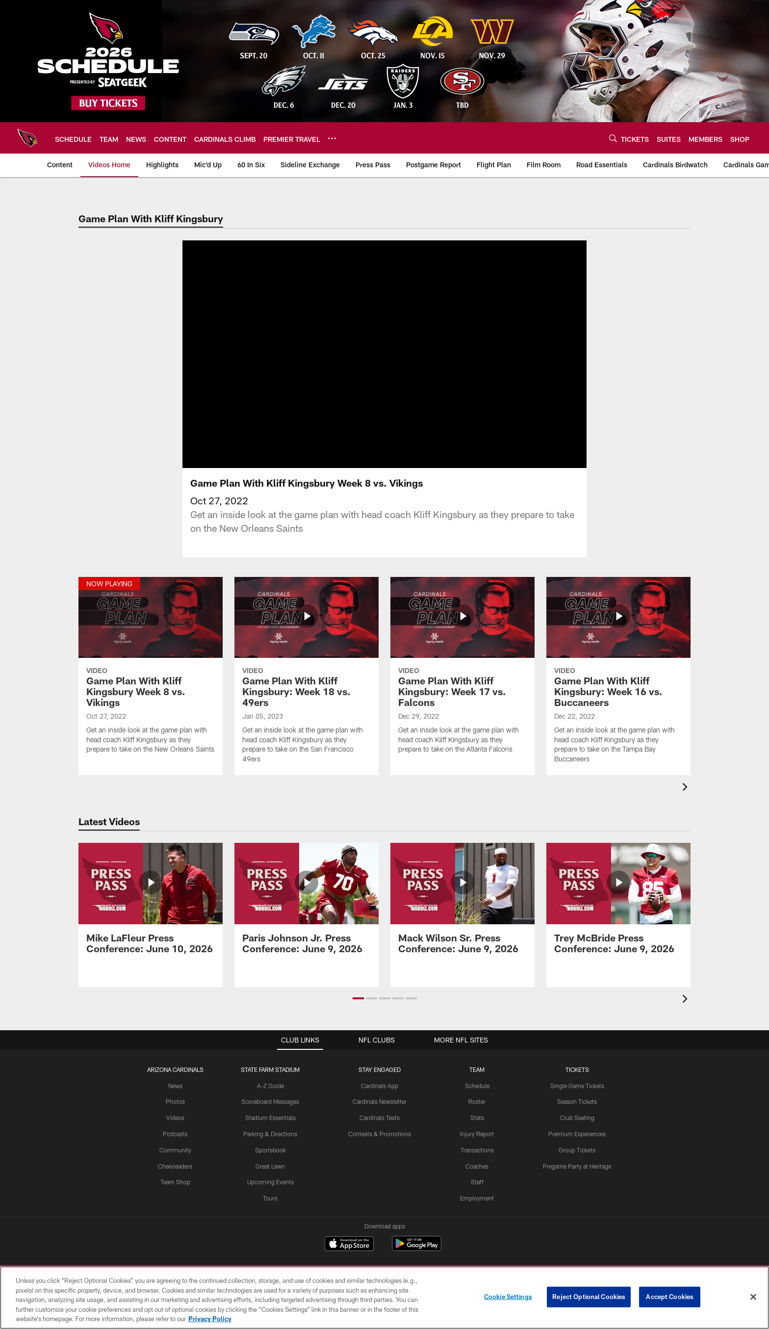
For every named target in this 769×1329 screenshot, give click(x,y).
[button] (358, 998)
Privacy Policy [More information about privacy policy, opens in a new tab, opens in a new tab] (209, 1319)
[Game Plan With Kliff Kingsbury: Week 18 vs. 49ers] (306, 676)
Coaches (476, 1166)
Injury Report (477, 1133)
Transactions (477, 1150)
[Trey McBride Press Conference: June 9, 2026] (618, 904)
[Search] (613, 138)
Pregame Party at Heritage (577, 1166)
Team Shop (175, 1181)
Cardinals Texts (379, 1117)
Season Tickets (577, 1101)
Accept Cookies (669, 1297)
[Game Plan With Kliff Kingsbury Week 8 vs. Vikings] (150, 671)
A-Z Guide (270, 1085)
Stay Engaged (380, 1069)
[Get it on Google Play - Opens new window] (416, 1248)
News (175, 1085)
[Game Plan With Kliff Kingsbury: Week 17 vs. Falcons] (462, 671)
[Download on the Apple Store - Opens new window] (349, 1244)
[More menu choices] (332, 138)
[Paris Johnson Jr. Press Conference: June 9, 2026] (306, 904)
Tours (270, 1198)
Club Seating (577, 1117)
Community (175, 1150)
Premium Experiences (577, 1133)
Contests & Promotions (379, 1133)
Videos (175, 1117)
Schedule (477, 1085)
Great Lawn (270, 1166)
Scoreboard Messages (270, 1101)
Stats (477, 1117)
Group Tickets (577, 1150)
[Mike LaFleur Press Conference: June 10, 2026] (150, 904)
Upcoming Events (270, 1181)
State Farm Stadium (270, 1069)
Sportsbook (270, 1150)
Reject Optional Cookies (588, 1297)
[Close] (753, 1297)
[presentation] (687, 788)
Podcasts (175, 1133)
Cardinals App (379, 1085)
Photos (175, 1101)
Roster (477, 1101)
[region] (384, 1297)
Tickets (577, 1069)
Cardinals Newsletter (380, 1101)
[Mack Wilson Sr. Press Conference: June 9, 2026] (462, 904)
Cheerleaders (175, 1166)
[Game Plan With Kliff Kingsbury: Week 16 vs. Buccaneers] (618, 676)
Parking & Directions (270, 1133)
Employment (477, 1198)
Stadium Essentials (270, 1117)
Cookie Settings (508, 1297)
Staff (477, 1181)
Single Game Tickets (577, 1085)
